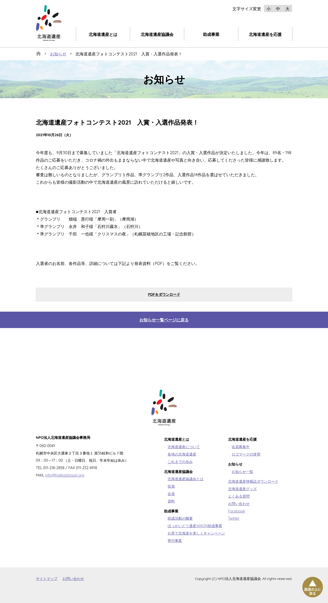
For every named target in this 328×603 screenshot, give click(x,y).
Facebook (236, 511)
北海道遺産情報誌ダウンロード (253, 481)
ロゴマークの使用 (246, 454)
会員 (171, 493)
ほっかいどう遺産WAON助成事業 (195, 525)
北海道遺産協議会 (157, 34)
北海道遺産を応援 (265, 34)
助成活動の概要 (180, 518)
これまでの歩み (180, 461)
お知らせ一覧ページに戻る (164, 319)
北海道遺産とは (103, 34)
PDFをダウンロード (164, 294)
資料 (171, 501)
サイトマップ (46, 578)
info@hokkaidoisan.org (64, 475)
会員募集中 (241, 446)
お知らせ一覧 (242, 471)
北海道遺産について (184, 446)
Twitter (233, 518)
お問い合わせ (239, 503)
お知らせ (58, 53)
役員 (171, 486)
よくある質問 (239, 496)
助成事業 (211, 34)
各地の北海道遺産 (182, 454)
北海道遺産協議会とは (185, 479)
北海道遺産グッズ (242, 489)
